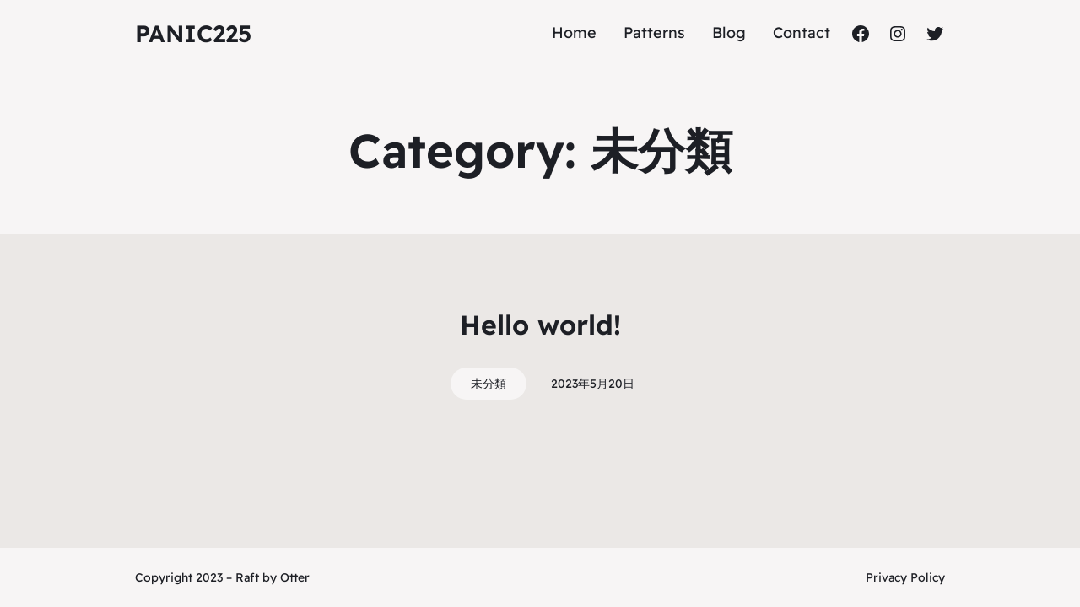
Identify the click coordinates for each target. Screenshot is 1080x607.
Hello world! (540, 324)
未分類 (488, 383)
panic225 (193, 33)
